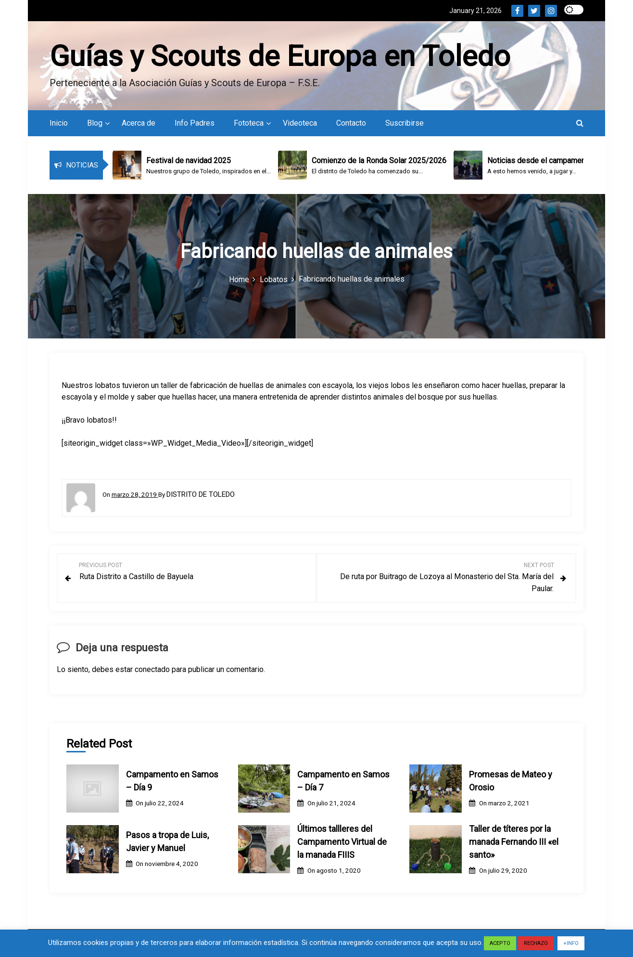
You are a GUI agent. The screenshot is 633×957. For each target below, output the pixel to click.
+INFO (571, 943)
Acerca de (138, 125)
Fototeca (249, 125)
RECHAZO (536, 943)
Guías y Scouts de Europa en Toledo (280, 57)
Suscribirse (404, 125)
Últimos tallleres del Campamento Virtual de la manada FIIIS (342, 843)
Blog (94, 125)
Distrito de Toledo (200, 496)
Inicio (59, 125)
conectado (152, 670)
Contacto (351, 125)
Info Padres (195, 125)
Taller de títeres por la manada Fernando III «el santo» (513, 843)
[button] (579, 125)
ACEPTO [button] (500, 943)
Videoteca (300, 125)
